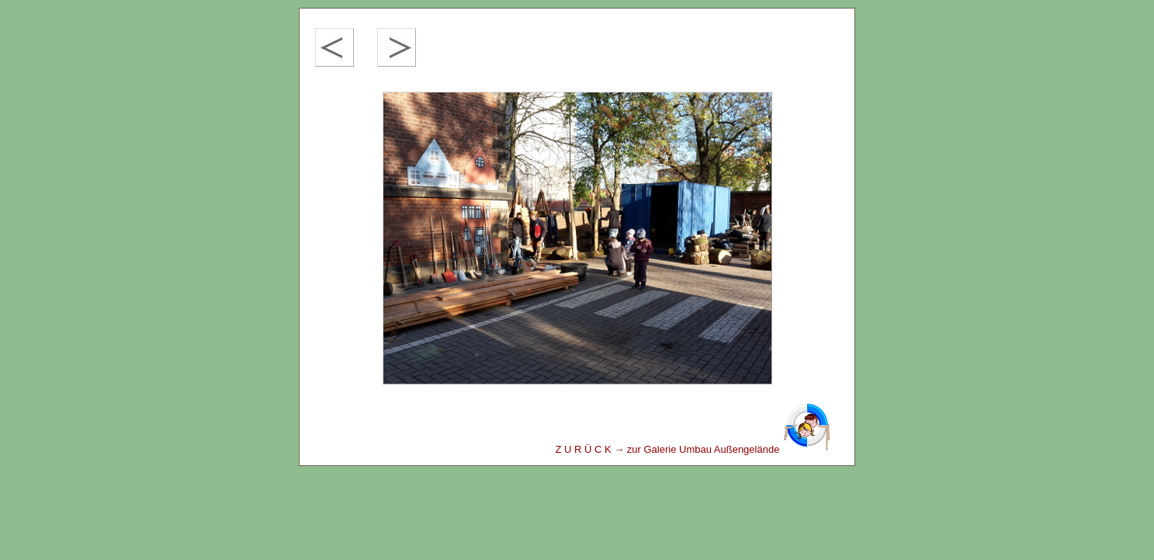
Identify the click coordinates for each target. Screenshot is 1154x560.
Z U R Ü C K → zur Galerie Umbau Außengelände (693, 449)
